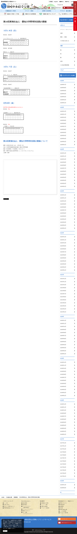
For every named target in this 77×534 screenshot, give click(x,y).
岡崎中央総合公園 (63, 509)
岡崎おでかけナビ (63, 503)
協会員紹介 (25, 504)
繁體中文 (61, 1)
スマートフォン (38, 530)
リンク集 (6, 503)
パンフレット (64, 519)
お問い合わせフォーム (66, 522)
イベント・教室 (44, 504)
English (56, 1)
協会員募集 (25, 503)
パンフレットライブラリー (28, 509)
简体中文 (67, 1)
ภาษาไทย (73, 1)
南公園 (61, 507)
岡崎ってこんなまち (75, 24)
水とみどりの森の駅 (64, 512)
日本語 (50, 1)
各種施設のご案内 (44, 503)
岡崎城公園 (62, 504)
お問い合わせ (6, 504)
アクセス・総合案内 (45, 507)
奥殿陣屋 (61, 506)
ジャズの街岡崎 (63, 511)
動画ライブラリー (26, 510)
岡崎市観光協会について (9, 507)
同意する (5, 531)
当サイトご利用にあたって (9, 506)
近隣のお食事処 (44, 506)
